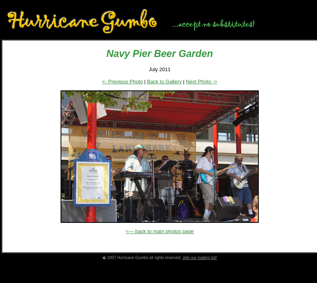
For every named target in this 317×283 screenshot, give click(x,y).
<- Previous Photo (122, 82)
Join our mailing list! (199, 257)
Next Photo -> (201, 82)
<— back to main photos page (159, 231)
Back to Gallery (164, 82)
